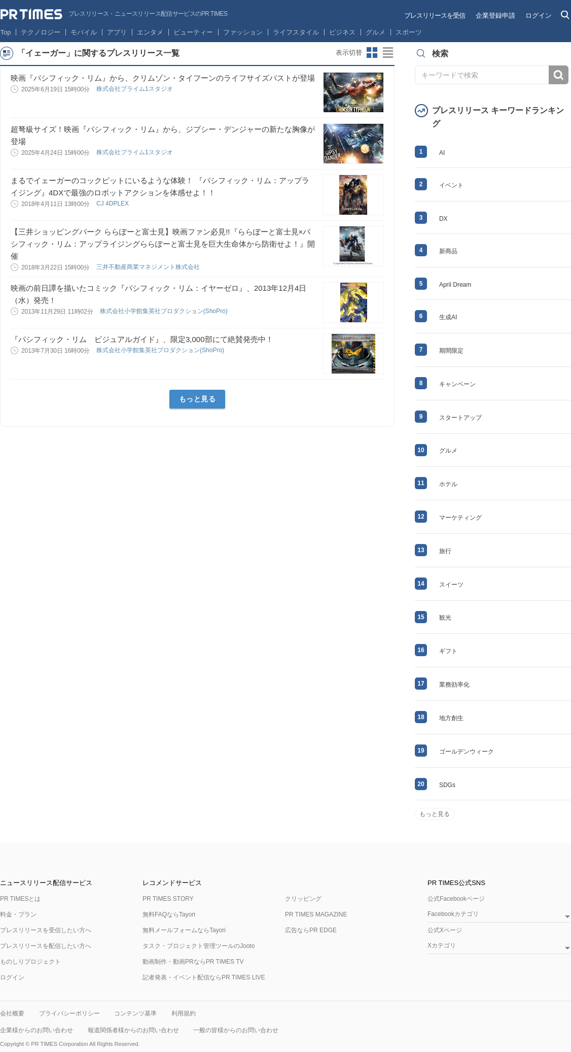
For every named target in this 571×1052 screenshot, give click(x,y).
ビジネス (342, 32)
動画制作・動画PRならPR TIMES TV (193, 961)
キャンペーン (457, 384)
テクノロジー (40, 32)
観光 (445, 617)
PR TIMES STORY (168, 898)
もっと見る (197, 399)
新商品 (448, 251)
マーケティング (460, 517)
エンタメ (150, 32)
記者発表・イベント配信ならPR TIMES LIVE (203, 977)
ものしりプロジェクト (30, 961)
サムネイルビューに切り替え (372, 53)
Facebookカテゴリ (453, 914)
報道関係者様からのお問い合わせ (133, 1030)
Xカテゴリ (441, 945)
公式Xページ (444, 930)
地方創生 (451, 718)
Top (6, 32)
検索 (558, 74)
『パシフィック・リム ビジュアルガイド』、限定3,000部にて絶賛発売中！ (142, 339)
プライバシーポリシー (69, 1013)
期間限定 (451, 350)
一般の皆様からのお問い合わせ (235, 1030)
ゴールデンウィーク (466, 751)
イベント (451, 185)
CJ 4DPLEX (113, 203)
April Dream (455, 284)
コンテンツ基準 (135, 1013)
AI (442, 152)
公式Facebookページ (456, 898)
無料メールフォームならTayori (184, 930)
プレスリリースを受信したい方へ (45, 930)
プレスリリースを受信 (434, 15)
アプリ (117, 32)
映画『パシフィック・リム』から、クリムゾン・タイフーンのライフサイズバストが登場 (163, 78)
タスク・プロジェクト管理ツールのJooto (198, 945)
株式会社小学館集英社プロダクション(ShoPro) (164, 311)
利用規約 (183, 1013)
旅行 (445, 551)
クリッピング (303, 898)
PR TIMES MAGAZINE (316, 914)
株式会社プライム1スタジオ (135, 88)
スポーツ (409, 32)
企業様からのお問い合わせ (36, 1030)
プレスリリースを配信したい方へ (45, 945)
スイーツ (451, 584)
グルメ (375, 32)
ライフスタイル (296, 32)
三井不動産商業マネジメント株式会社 (148, 266)
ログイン (538, 15)
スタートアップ (460, 417)
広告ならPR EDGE (311, 930)
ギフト (448, 651)
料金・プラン (18, 914)
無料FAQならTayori (168, 914)
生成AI (448, 317)
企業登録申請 (495, 15)
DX (443, 218)
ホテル (448, 484)
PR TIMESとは (20, 898)
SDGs (447, 785)
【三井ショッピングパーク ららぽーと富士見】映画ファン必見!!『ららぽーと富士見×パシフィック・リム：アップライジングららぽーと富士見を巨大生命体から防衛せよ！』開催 (163, 243)
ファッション (243, 32)
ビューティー (193, 32)
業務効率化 (454, 684)
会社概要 (12, 1013)
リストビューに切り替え (388, 53)
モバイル (83, 32)
